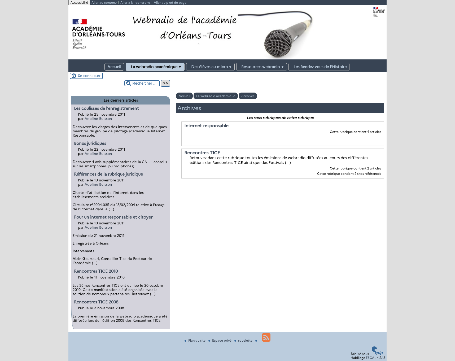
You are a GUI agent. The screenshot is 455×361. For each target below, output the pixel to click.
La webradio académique (155, 66)
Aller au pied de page (170, 3)
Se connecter (89, 75)
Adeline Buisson (98, 118)
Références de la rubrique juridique (108, 174)
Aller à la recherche (135, 3)
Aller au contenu (104, 3)
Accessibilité (79, 3)
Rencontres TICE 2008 (96, 302)
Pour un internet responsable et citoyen (114, 217)
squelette (243, 340)
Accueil (114, 66)
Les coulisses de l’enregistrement (106, 108)
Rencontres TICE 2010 (96, 271)
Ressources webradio (261, 66)
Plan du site (195, 340)
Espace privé (220, 340)
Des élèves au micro (210, 66)
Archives (247, 96)
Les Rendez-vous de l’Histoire (319, 66)
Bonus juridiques (90, 143)
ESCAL (371, 358)
